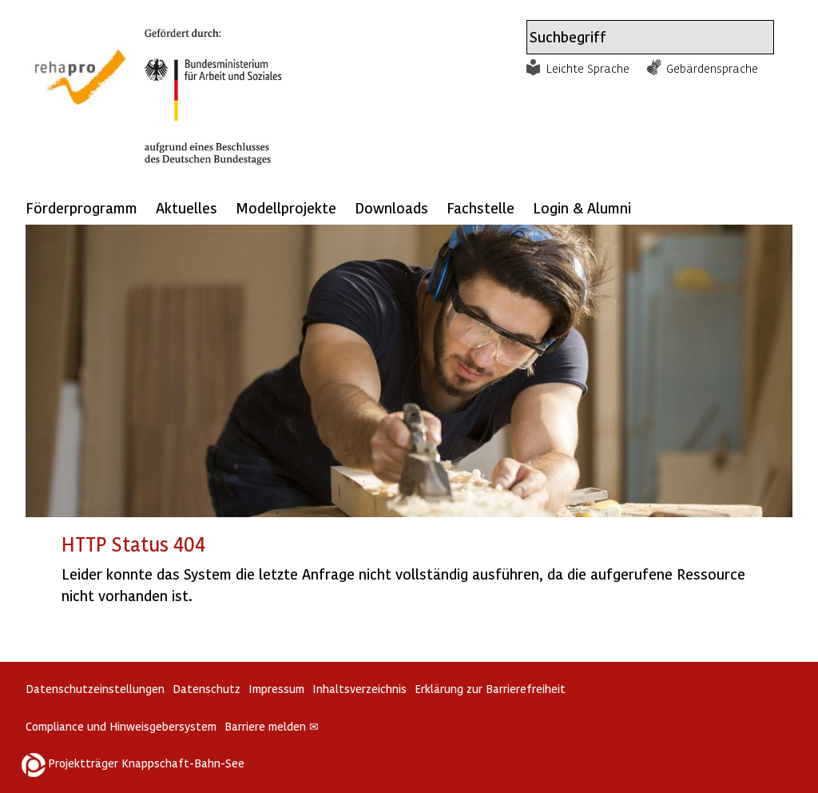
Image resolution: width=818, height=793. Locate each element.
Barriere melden (271, 726)
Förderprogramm (81, 207)
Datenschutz (206, 688)
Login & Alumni (582, 207)
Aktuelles (186, 207)
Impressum (276, 688)
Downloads (391, 207)
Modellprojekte (286, 207)
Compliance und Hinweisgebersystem (121, 726)
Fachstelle (480, 207)
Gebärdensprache (712, 68)
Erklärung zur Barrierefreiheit (490, 688)
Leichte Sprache (587, 68)
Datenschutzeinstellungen (95, 688)
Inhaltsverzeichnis (359, 688)
